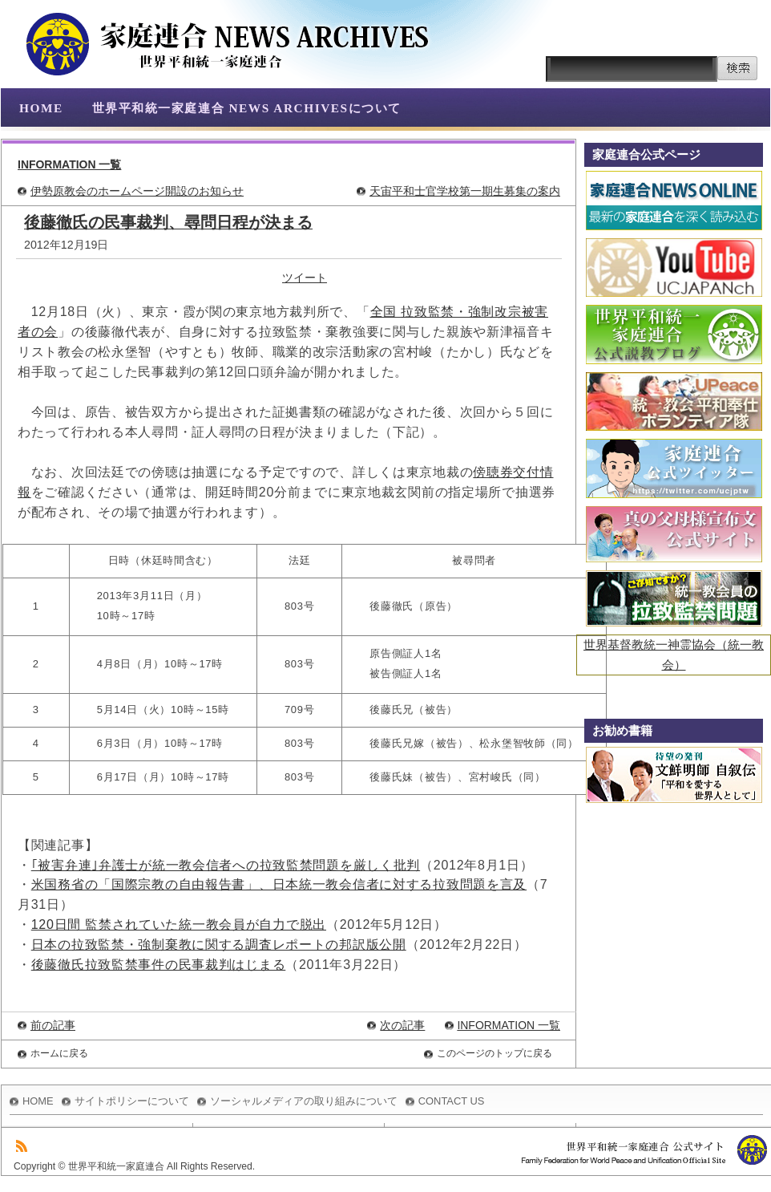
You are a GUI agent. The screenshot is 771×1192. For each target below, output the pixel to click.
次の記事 (402, 1025)
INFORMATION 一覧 (69, 164)
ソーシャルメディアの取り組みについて (304, 1101)
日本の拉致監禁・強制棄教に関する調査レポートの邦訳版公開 (218, 944)
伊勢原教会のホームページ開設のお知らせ (137, 190)
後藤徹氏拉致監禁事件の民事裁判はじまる (158, 964)
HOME (41, 108)
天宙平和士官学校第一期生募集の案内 (464, 190)
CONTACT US (451, 1101)
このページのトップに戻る (494, 1053)
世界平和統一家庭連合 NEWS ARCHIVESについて (247, 108)
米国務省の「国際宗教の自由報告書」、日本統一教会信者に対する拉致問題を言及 (279, 884)
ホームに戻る (59, 1053)
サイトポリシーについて (132, 1101)
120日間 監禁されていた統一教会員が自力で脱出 (178, 924)
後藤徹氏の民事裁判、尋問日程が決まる (168, 222)
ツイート (304, 277)
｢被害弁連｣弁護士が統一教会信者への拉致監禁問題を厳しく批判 (225, 865)
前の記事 (52, 1025)
